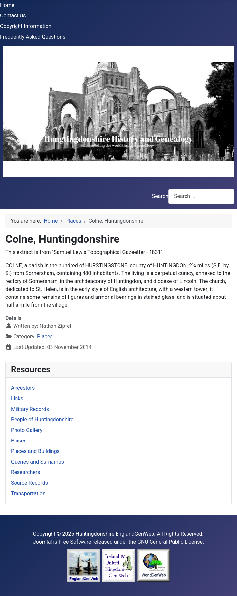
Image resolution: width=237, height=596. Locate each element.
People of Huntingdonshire (42, 419)
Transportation (28, 493)
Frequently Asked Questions (32, 37)
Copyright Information (25, 26)
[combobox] (201, 196)
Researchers (25, 472)
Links (17, 398)
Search (160, 196)
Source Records (29, 483)
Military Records (30, 409)
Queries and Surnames (37, 462)
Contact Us (13, 16)
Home (7, 5)
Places (45, 336)
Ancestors (23, 388)
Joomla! (42, 542)
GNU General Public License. (170, 542)
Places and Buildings (35, 451)
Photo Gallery (26, 430)
